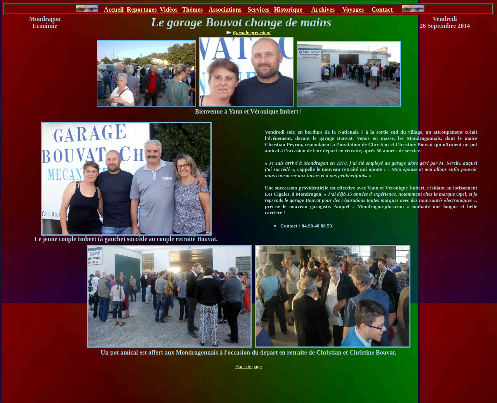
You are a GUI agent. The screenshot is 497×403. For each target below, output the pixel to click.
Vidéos (169, 9)
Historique (289, 9)
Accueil (114, 9)
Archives (323, 9)
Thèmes (192, 9)
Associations (225, 9)
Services (259, 9)
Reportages (142, 9)
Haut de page (248, 366)
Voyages (353, 9)
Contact (383, 9)
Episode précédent (252, 32)
